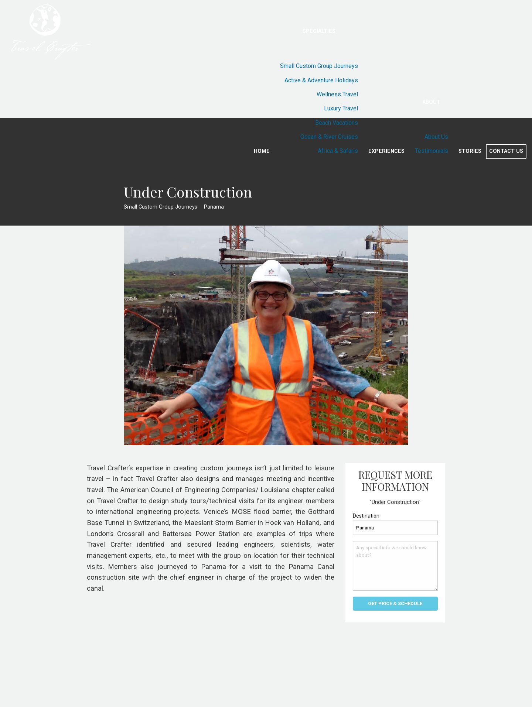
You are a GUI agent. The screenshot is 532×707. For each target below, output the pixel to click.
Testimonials (431, 150)
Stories (469, 151)
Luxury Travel (341, 108)
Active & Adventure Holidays (321, 80)
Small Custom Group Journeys (319, 65)
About (431, 102)
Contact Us (506, 151)
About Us (436, 136)
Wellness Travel (337, 94)
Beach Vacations (336, 122)
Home (262, 151)
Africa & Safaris (338, 150)
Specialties (319, 31)
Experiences (386, 151)
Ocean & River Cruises (329, 136)
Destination (366, 516)
